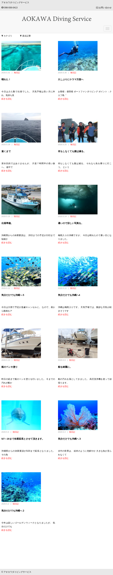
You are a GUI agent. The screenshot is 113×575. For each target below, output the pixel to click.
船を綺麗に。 (65, 367)
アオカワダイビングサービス (15, 2)
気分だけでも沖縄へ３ (69, 438)
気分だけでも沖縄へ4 (69, 295)
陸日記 (17, 216)
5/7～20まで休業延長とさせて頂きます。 (22, 438)
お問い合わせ (104, 7)
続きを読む (6, 99)
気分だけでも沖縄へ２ (13, 510)
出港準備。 (7, 223)
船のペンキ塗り (9, 367)
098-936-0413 (9, 7)
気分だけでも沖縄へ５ (13, 295)
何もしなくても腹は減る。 (72, 151)
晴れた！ (6, 79)
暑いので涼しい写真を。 (70, 223)
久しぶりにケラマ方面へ (70, 79)
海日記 (17, 73)
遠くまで (6, 151)
